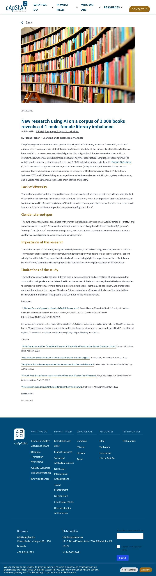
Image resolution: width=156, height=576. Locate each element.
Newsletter (105, 453)
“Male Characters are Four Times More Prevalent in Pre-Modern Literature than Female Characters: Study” (69, 346)
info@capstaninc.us (72, 536)
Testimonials (129, 440)
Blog (102, 440)
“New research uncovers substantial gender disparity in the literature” (51, 387)
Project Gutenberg (121, 161)
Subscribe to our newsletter (130, 530)
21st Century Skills (64, 501)
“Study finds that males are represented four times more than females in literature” (57, 364)
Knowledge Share (40, 478)
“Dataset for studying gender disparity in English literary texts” (51, 308)
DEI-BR (40, 131)
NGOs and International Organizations (61, 473)
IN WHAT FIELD (63, 7)
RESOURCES (112, 7)
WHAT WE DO (40, 7)
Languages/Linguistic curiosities (62, 131)
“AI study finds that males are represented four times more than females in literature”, (59, 375)
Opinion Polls (61, 495)
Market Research (63, 451)
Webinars (104, 446)
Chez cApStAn (107, 457)
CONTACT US (139, 9)
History (81, 453)
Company (82, 440)
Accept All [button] (145, 570)
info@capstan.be (26, 536)
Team (80, 459)
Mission (81, 446)
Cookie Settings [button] (129, 570)
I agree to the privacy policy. (132, 548)
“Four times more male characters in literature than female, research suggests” (55, 357)
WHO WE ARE (87, 7)
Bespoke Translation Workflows (37, 456)
